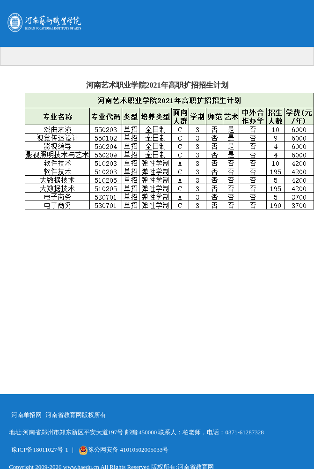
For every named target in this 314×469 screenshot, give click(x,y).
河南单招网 (26, 414)
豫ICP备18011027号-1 (39, 449)
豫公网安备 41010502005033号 (123, 449)
